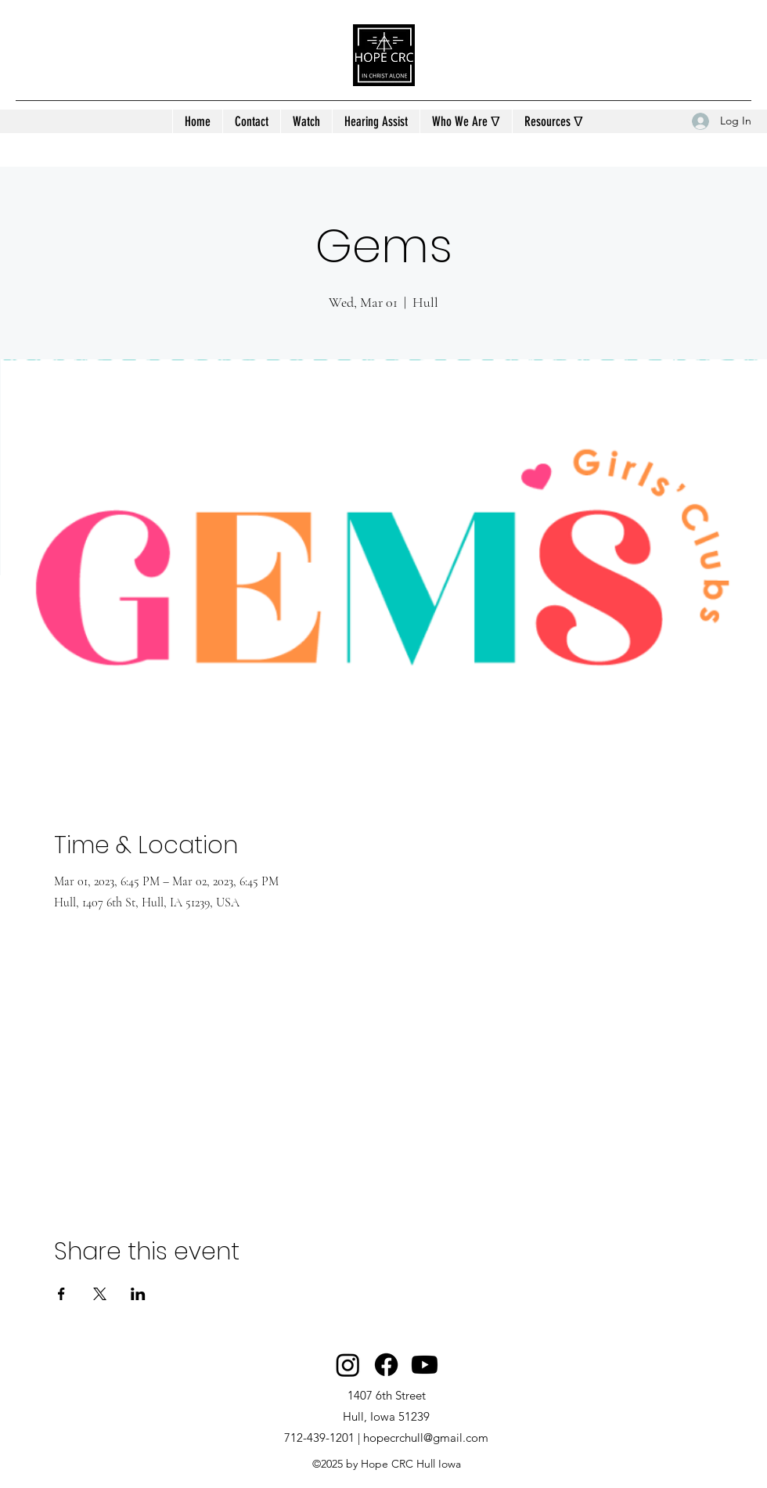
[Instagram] (348, 1364)
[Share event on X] (99, 1294)
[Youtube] (424, 1364)
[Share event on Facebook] (61, 1294)
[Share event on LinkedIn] (138, 1294)
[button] (466, 121)
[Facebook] (386, 1364)
